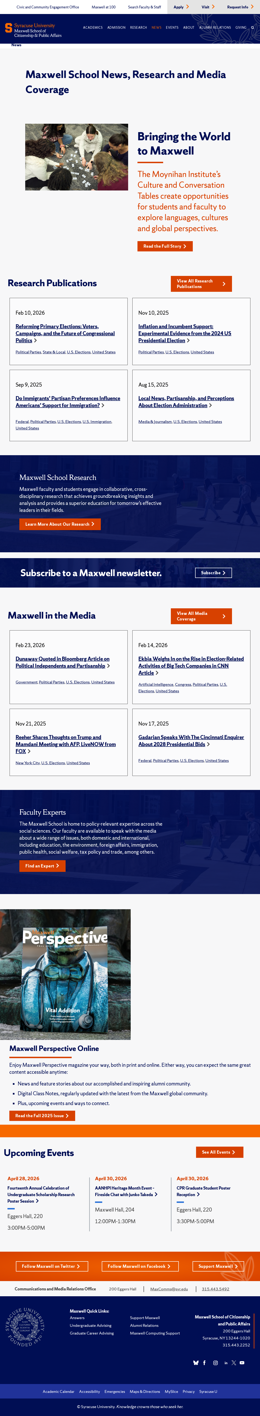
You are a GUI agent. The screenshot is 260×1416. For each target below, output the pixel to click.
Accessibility (89, 1391)
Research (138, 28)
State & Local (54, 352)
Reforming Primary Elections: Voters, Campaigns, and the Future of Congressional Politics (65, 333)
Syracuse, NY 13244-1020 (226, 1338)
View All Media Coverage (201, 616)
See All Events (218, 1152)
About (189, 28)
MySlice (171, 1391)
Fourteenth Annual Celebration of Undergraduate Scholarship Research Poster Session (41, 1194)
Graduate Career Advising (92, 1333)
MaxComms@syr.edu (169, 1289)
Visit (206, 7)
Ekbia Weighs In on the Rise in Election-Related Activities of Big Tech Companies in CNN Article (191, 665)
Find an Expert (42, 866)
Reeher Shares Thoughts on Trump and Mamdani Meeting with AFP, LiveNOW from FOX (66, 744)
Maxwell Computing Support (155, 1333)
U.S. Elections (79, 352)
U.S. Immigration (97, 421)
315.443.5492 (215, 1289)
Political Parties (28, 352)
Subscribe (213, 572)
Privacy (189, 1391)
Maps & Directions (145, 1391)
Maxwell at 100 (104, 7)
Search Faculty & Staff (144, 7)
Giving (240, 28)
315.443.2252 (236, 1345)
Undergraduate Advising (91, 1325)
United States (104, 352)
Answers (77, 1317)
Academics (92, 28)
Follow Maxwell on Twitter (51, 1266)
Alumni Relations (215, 28)
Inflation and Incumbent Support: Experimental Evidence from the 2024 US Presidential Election (184, 333)
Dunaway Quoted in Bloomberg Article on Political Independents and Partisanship (62, 662)
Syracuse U (208, 1391)
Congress (183, 684)
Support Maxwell (218, 1266)
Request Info (238, 7)
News (156, 28)
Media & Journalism (155, 421)
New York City (28, 762)
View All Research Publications (201, 283)
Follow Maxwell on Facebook (139, 1266)
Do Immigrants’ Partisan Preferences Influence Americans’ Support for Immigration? (68, 402)
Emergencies (115, 1391)
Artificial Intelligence (155, 684)
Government (26, 682)
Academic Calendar (58, 1391)
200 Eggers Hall (236, 1331)
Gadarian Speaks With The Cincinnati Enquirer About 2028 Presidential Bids (191, 741)
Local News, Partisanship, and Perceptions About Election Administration (186, 402)
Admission (116, 28)
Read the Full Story (165, 246)
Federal (22, 421)
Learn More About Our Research (60, 524)
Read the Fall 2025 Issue (42, 1115)
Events (172, 28)
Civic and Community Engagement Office (48, 7)
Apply (179, 7)
